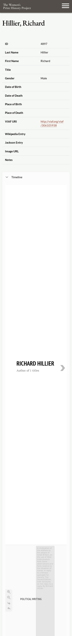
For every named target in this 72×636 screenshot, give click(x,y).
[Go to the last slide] (8, 271)
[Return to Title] (8, 276)
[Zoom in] (8, 259)
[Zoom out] (8, 265)
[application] (36, 313)
